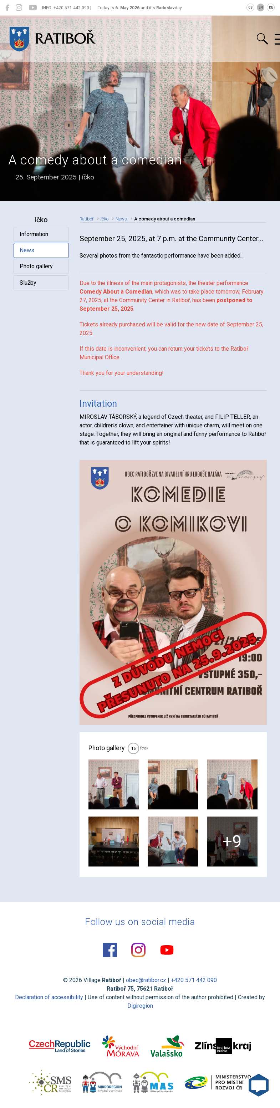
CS (250, 7)
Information (34, 234)
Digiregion (140, 1005)
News (27, 250)
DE (271, 7)
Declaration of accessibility (49, 997)
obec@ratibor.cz (146, 980)
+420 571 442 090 (194, 980)
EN (261, 7)
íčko (104, 219)
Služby (28, 282)
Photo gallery (36, 266)
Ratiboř (86, 219)
